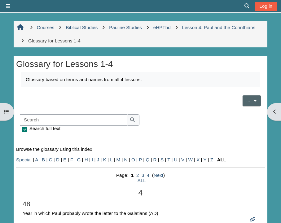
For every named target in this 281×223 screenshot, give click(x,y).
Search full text (44, 128)
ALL (142, 180)
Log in (266, 6)
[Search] (73, 120)
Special (24, 159)
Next (158, 175)
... (253, 100)
